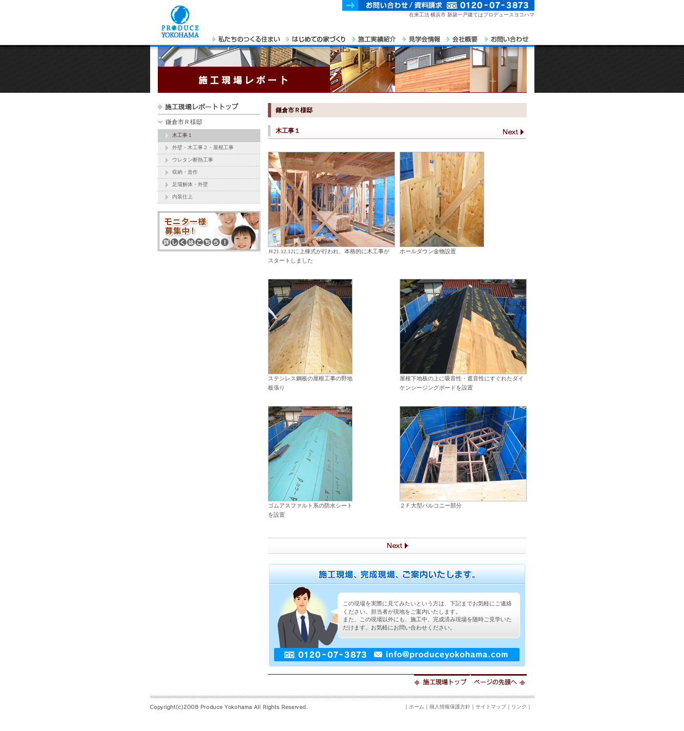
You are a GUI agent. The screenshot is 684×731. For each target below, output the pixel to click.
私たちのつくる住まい (246, 36)
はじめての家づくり (316, 36)
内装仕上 (182, 196)
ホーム (416, 706)
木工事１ (182, 135)
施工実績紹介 (374, 36)
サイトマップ (490, 706)
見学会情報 (422, 36)
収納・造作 (185, 172)
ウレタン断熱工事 (192, 160)
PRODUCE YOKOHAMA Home (180, 36)
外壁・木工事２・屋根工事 (203, 147)
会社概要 (463, 36)
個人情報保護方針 (449, 706)
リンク (519, 706)
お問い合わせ (508, 36)
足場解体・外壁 (190, 184)
